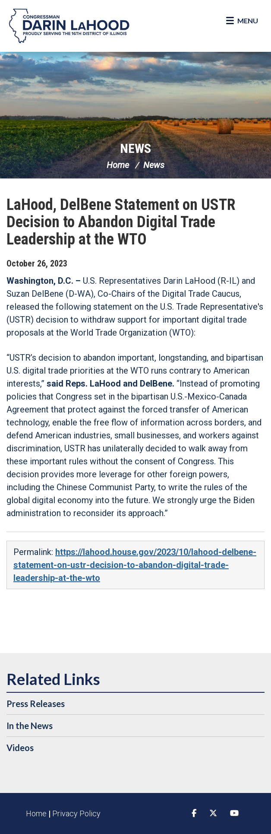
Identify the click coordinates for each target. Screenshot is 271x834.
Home (118, 165)
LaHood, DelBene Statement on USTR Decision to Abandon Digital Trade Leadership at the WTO (121, 222)
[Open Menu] (242, 21)
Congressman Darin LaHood (69, 26)
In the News (29, 725)
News (135, 148)
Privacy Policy (76, 813)
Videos (20, 747)
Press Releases (35, 703)
